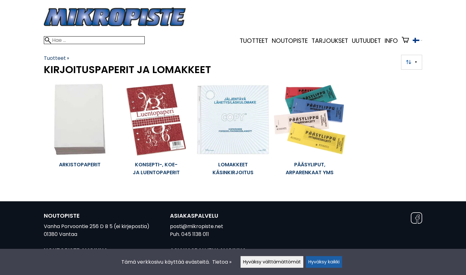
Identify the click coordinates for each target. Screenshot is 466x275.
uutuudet (366, 41)
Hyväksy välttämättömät (272, 262)
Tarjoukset (330, 41)
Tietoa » (221, 262)
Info (391, 41)
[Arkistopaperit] (79, 133)
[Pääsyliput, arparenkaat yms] (310, 133)
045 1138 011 (195, 234)
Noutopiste (290, 41)
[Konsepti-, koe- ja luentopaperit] (156, 133)
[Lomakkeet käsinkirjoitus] (233, 133)
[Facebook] (416, 219)
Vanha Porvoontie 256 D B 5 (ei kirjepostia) (96, 226)
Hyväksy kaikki (324, 262)
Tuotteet (254, 41)
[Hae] (94, 40)
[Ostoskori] (405, 40)
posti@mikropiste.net (196, 226)
